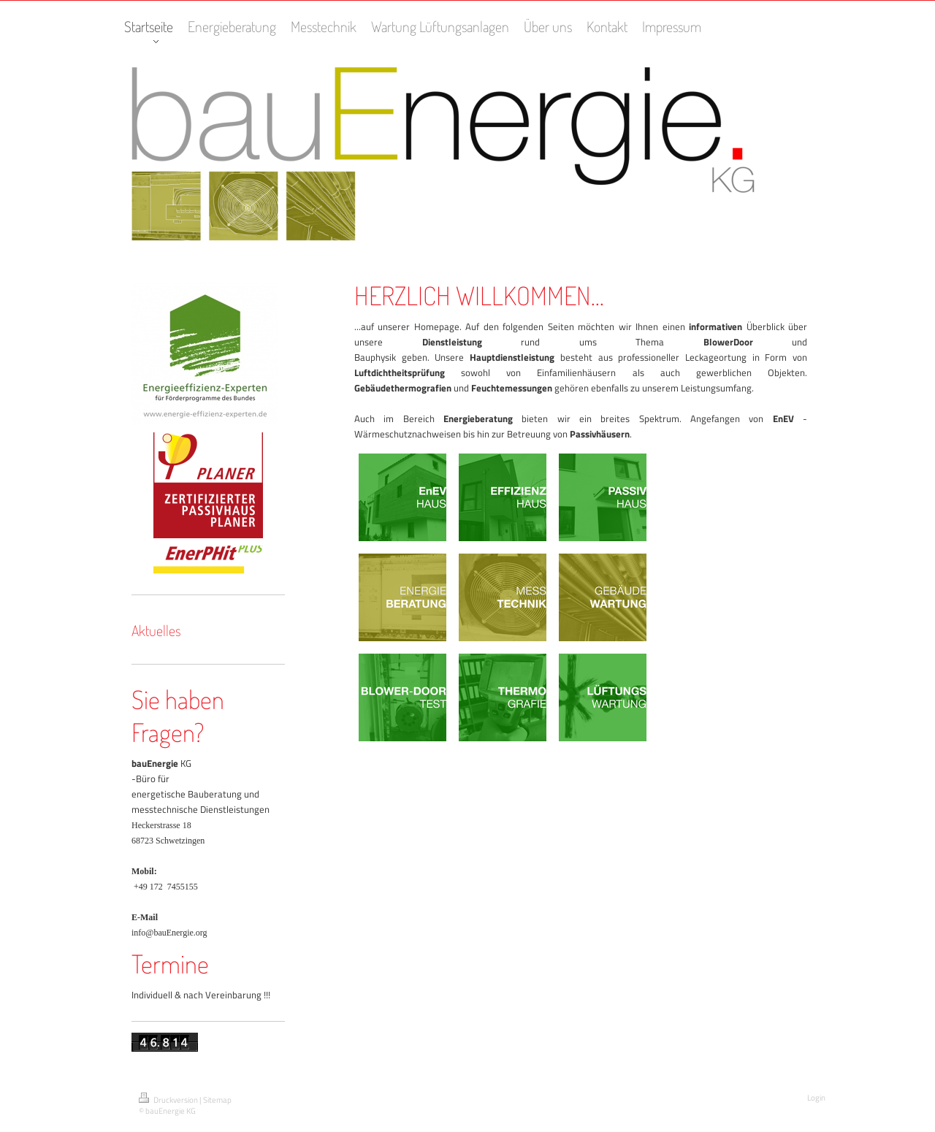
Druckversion (169, 1100)
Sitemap (217, 1100)
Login (816, 1098)
